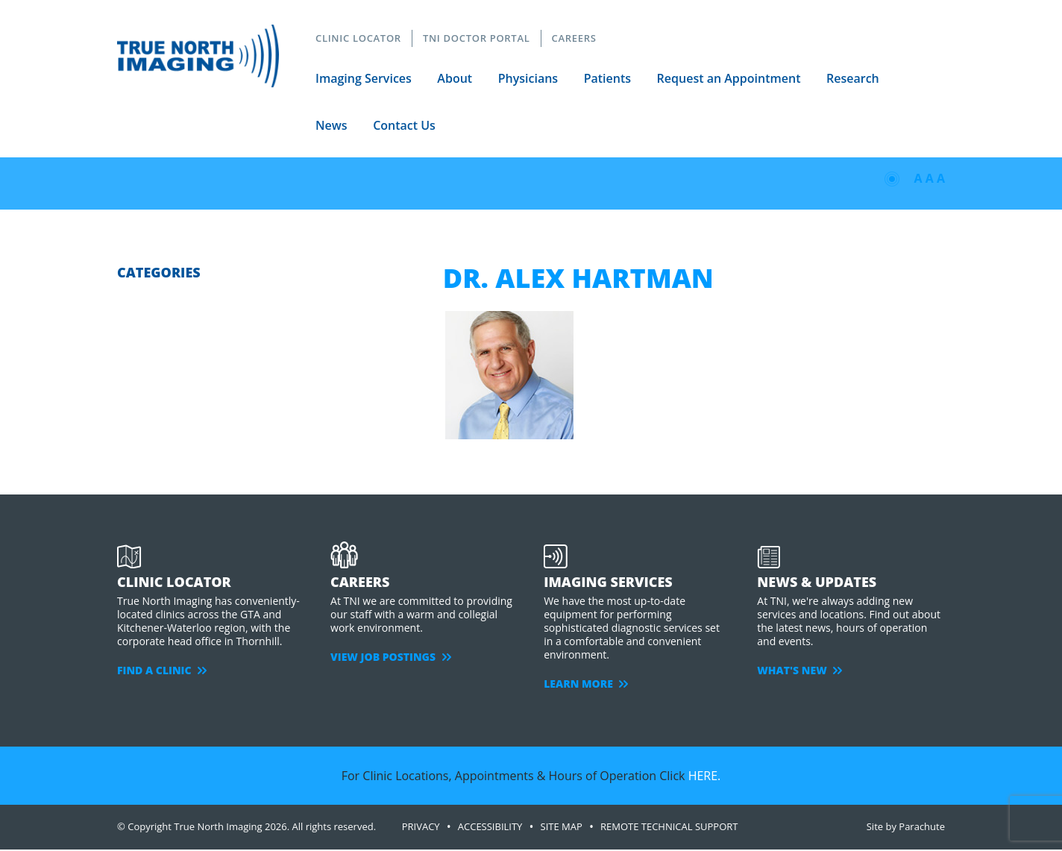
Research (853, 78)
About (455, 78)
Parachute (922, 826)
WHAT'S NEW (799, 670)
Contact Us (404, 125)
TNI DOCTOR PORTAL (476, 38)
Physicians (528, 78)
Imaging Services (363, 78)
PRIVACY (421, 826)
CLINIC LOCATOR (358, 38)
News (331, 125)
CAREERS (574, 38)
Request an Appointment (729, 78)
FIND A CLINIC (162, 670)
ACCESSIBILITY (490, 826)
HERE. (704, 775)
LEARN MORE (586, 683)
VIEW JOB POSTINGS (390, 657)
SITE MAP (561, 826)
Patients (607, 78)
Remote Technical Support (669, 826)
